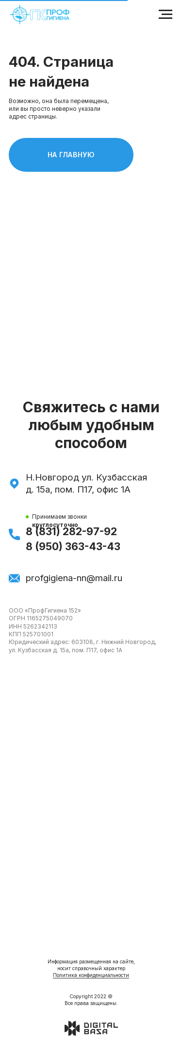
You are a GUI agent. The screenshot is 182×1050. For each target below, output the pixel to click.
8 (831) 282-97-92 (71, 531)
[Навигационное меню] (165, 14)
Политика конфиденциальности (91, 975)
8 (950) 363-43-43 (73, 546)
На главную (91, 155)
